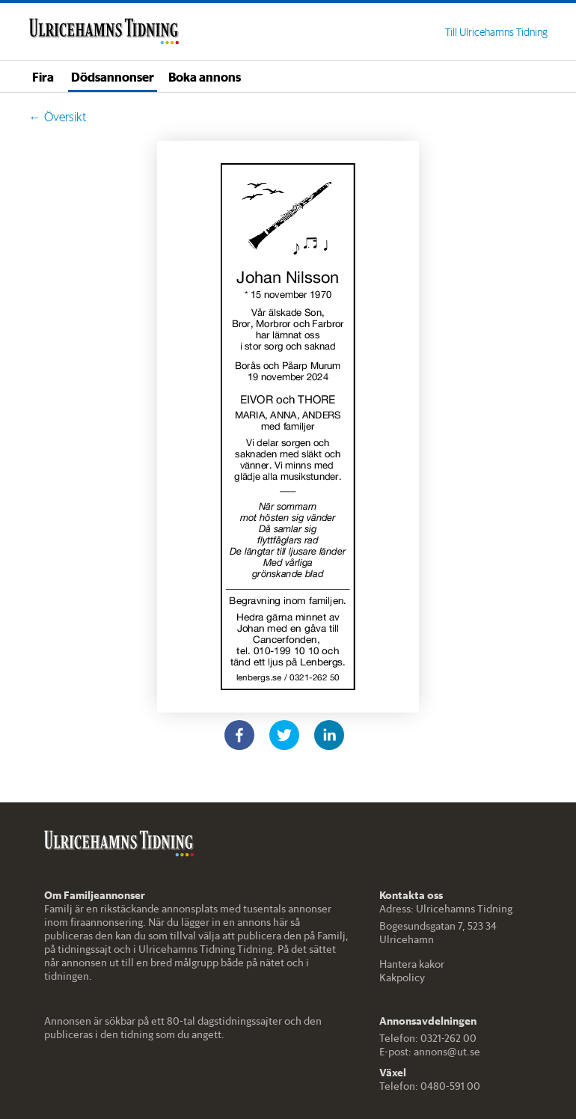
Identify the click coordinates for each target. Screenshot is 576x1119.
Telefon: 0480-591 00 (429, 1086)
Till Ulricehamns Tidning (496, 32)
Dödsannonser (112, 76)
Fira (43, 76)
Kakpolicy (402, 977)
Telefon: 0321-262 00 (428, 1038)
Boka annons (204, 76)
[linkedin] (329, 735)
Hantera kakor (411, 964)
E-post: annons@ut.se (429, 1051)
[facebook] (239, 735)
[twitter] (284, 735)
